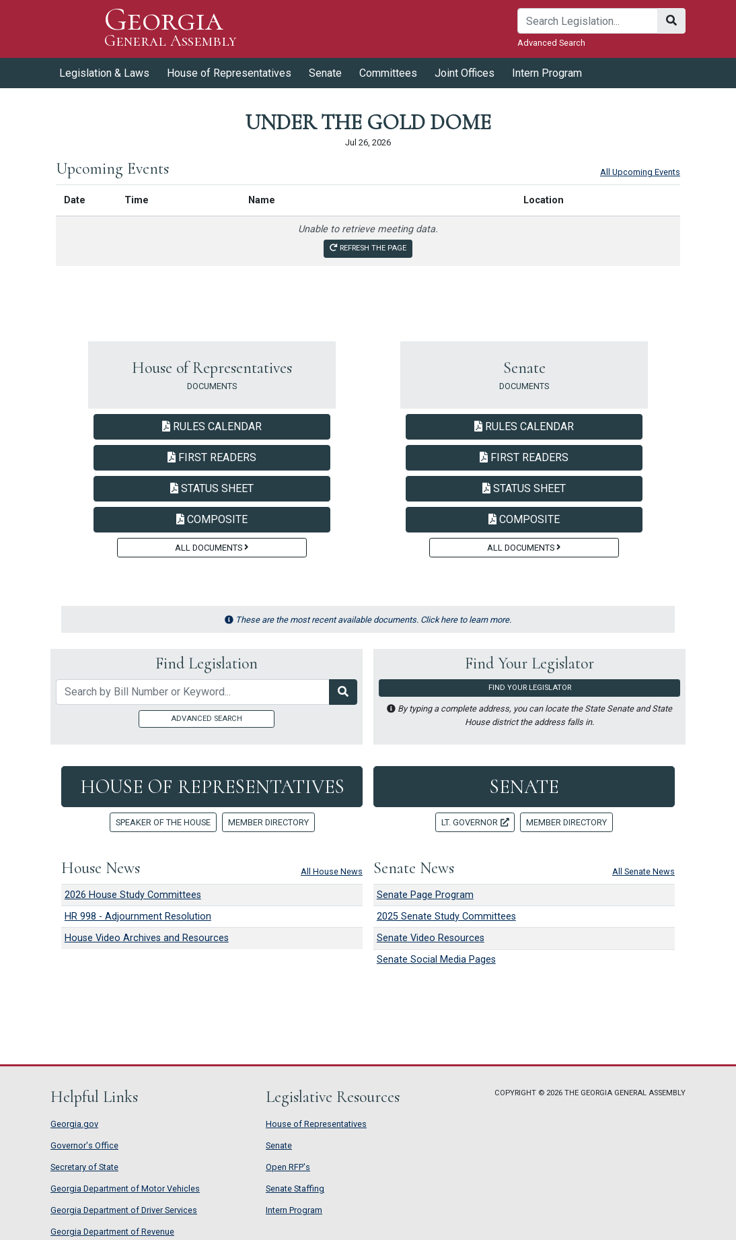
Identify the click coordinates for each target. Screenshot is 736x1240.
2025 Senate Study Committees (446, 916)
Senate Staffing (295, 1188)
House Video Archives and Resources (147, 938)
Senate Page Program (425, 895)
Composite (212, 519)
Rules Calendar (212, 426)
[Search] (587, 21)
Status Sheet (212, 488)
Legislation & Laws (104, 73)
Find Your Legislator (529, 687)
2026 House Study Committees (133, 895)
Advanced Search (551, 43)
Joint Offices (464, 73)
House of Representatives (229, 73)
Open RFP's (288, 1167)
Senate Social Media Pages (436, 959)
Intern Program (547, 73)
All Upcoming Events (640, 172)
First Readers (212, 457)
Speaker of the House (163, 822)
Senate (325, 73)
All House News (332, 871)
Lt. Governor (475, 822)
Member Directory (268, 822)
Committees (388, 73)
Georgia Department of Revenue (112, 1232)
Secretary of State (84, 1167)
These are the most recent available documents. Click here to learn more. (368, 620)
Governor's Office (84, 1145)
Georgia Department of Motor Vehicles (125, 1188)
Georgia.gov (74, 1124)
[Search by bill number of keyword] (193, 692)
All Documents (211, 548)
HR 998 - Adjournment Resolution (138, 916)
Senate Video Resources (430, 938)
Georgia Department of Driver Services (123, 1210)
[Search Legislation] (343, 692)
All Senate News (643, 871)
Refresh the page (368, 248)
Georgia (170, 28)
